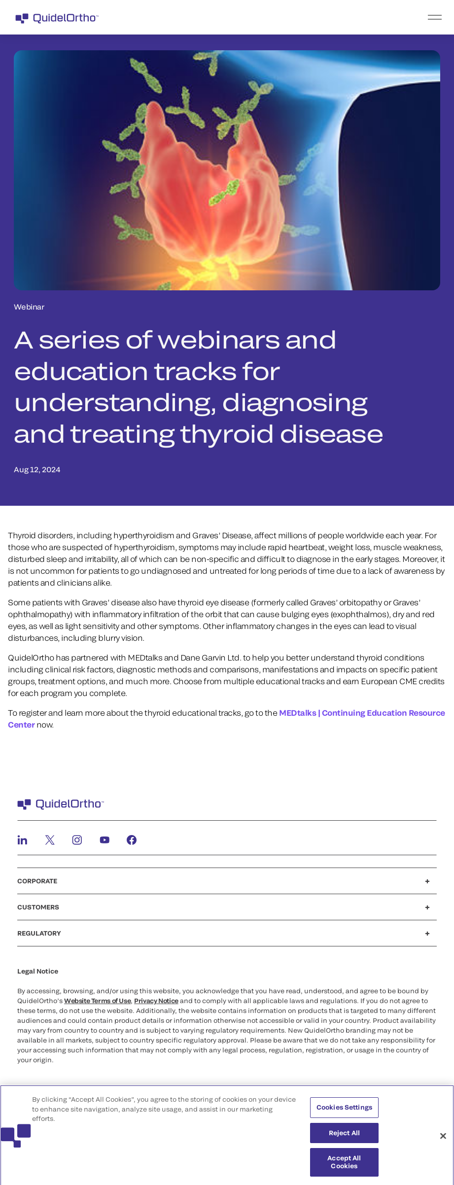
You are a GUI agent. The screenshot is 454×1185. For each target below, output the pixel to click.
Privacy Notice (156, 1001)
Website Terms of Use (97, 1001)
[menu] (287, 17)
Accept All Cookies (344, 1164)
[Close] (443, 1138)
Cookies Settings (344, 1110)
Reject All (344, 1135)
